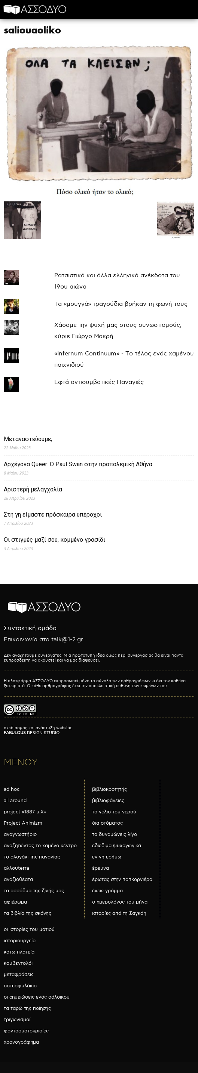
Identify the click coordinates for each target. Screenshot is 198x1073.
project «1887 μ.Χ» (25, 812)
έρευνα (100, 868)
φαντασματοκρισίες (26, 1031)
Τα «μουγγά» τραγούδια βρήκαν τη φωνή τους (121, 304)
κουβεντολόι (18, 963)
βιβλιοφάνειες (108, 801)
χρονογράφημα (21, 1042)
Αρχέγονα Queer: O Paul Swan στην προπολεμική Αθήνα (78, 464)
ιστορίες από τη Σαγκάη (119, 913)
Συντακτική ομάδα (30, 628)
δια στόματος (107, 823)
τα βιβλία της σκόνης (27, 913)
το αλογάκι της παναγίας (32, 857)
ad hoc (11, 789)
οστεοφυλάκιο (20, 986)
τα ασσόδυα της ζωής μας (34, 891)
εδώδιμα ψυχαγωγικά (116, 846)
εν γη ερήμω (106, 857)
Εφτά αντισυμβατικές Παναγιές (99, 382)
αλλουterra (16, 868)
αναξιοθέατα (18, 880)
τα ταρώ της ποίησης (27, 1008)
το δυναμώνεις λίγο (114, 834)
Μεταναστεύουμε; (28, 439)
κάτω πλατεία (19, 952)
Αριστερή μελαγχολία (33, 489)
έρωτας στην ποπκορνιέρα (122, 880)
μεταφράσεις (19, 975)
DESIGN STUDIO (32, 732)
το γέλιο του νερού (114, 812)
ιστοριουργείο (20, 941)
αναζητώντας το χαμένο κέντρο (40, 846)
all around (15, 801)
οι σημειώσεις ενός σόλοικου (37, 997)
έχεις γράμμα (107, 891)
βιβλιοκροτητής (109, 789)
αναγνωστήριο (20, 834)
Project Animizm (23, 823)
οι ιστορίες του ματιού (29, 929)
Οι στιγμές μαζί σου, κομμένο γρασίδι (54, 539)
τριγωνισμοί (17, 1020)
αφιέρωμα (15, 902)
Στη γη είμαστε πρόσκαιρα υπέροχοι (53, 514)
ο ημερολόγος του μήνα (119, 902)
